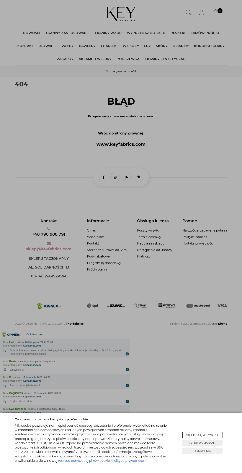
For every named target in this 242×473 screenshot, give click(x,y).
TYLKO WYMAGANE (202, 443)
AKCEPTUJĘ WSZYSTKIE (202, 435)
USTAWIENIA (202, 451)
